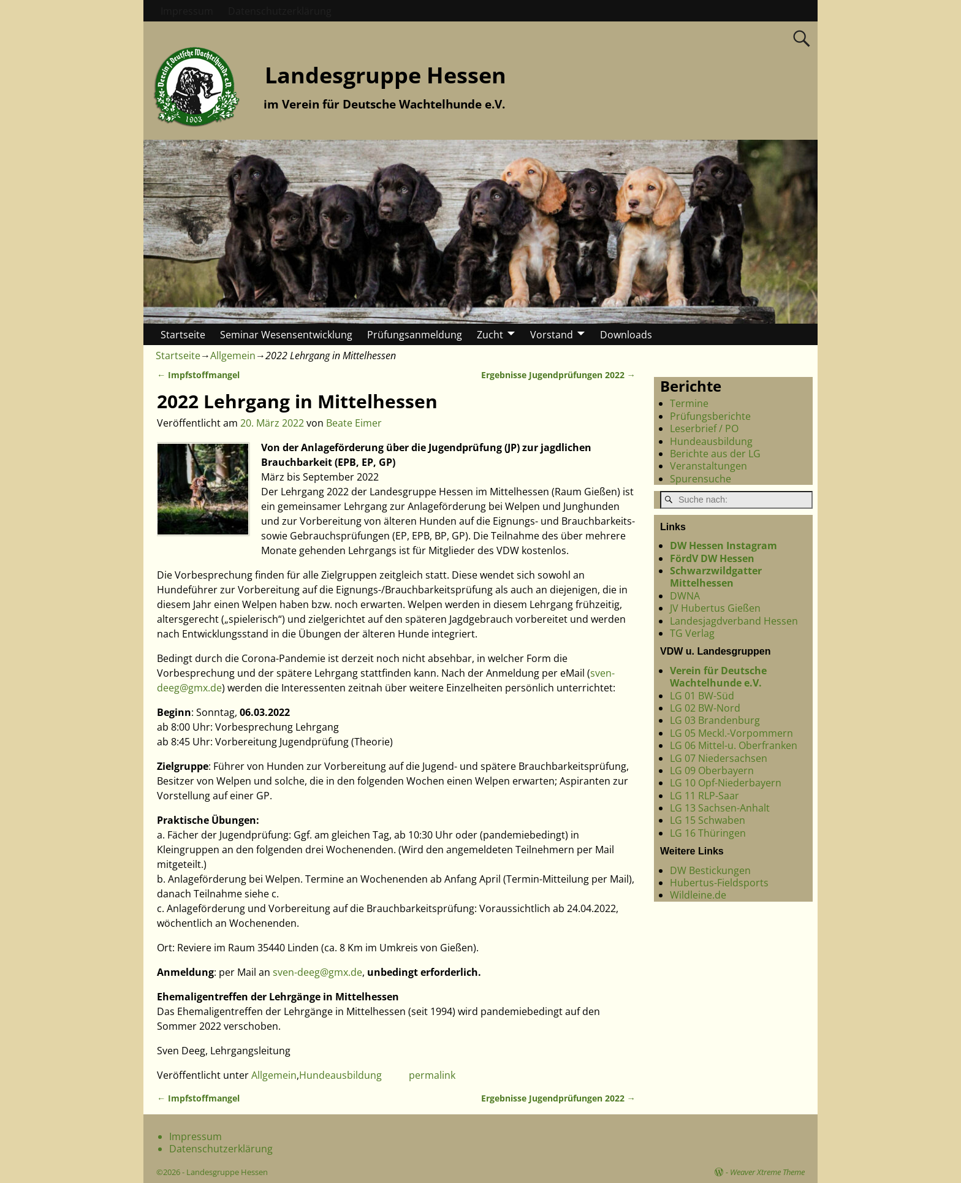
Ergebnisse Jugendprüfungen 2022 (558, 375)
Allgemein (233, 355)
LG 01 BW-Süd (702, 695)
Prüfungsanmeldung (414, 334)
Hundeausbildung (340, 1075)
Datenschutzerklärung (280, 11)
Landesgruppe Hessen (385, 75)
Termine (689, 403)
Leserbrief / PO (704, 428)
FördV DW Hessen (712, 558)
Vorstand (551, 334)
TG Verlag (692, 633)
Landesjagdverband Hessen (734, 621)
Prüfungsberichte (710, 416)
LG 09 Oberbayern (712, 770)
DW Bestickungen (710, 870)
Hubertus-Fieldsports (719, 882)
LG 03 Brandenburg (715, 720)
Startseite (183, 334)
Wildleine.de (698, 895)
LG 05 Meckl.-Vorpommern (731, 733)
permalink (432, 1075)
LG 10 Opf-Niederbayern (725, 782)
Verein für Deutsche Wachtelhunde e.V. (718, 677)
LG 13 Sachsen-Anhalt (720, 808)
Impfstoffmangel (198, 375)
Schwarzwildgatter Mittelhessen (716, 577)
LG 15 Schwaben (707, 820)
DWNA (685, 596)
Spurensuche (700, 478)
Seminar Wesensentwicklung (286, 334)
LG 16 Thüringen (708, 833)
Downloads (626, 334)
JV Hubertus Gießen (715, 608)
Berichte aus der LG (715, 453)
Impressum (187, 11)
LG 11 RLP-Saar (704, 795)
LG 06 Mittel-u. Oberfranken (733, 745)
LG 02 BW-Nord (705, 708)
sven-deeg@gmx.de (317, 972)
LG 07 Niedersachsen (718, 758)
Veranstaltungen (708, 466)
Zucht (490, 334)
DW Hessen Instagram (723, 545)
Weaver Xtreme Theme (767, 1171)
